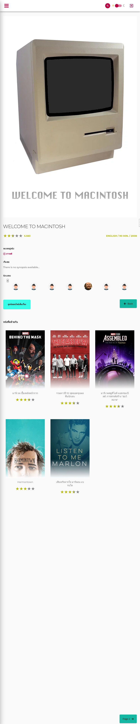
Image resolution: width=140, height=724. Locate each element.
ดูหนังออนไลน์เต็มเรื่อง (17, 304)
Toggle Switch (117, 5)
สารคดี (7, 254)
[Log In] (131, 5)
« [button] (7, 280)
